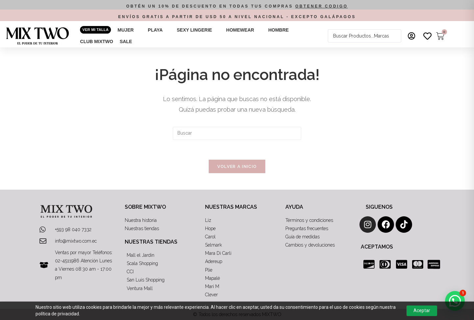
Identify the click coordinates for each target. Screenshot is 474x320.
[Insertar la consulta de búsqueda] (237, 133)
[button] (129, 30)
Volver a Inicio (237, 166)
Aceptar (421, 310)
